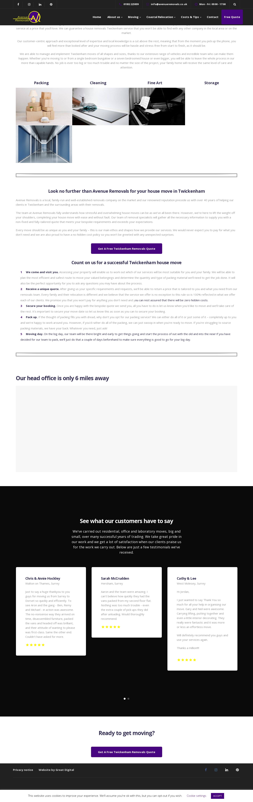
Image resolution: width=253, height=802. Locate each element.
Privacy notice (23, 770)
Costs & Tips (190, 17)
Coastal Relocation (159, 17)
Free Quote (232, 17)
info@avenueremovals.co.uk (169, 4)
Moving (133, 17)
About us (113, 17)
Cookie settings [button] (196, 796)
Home (97, 17)
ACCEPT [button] (217, 796)
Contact (212, 17)
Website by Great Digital (56, 770)
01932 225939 (131, 4)
